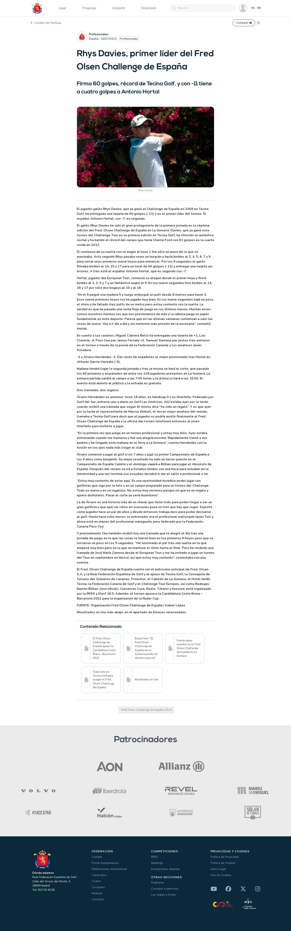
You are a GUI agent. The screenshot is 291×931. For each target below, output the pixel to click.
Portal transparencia (105, 863)
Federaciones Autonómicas (109, 869)
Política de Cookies (223, 863)
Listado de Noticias (46, 23)
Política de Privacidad (224, 857)
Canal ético (99, 875)
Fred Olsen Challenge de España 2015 (146, 710)
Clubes (96, 881)
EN (259, 8)
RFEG (154, 857)
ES (253, 8)
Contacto (98, 899)
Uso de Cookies (221, 875)
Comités (97, 857)
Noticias (97, 893)
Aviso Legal (218, 869)
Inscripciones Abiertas (165, 869)
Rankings (157, 863)
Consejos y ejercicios (164, 889)
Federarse (157, 882)
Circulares (98, 887)
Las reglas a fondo (163, 895)
